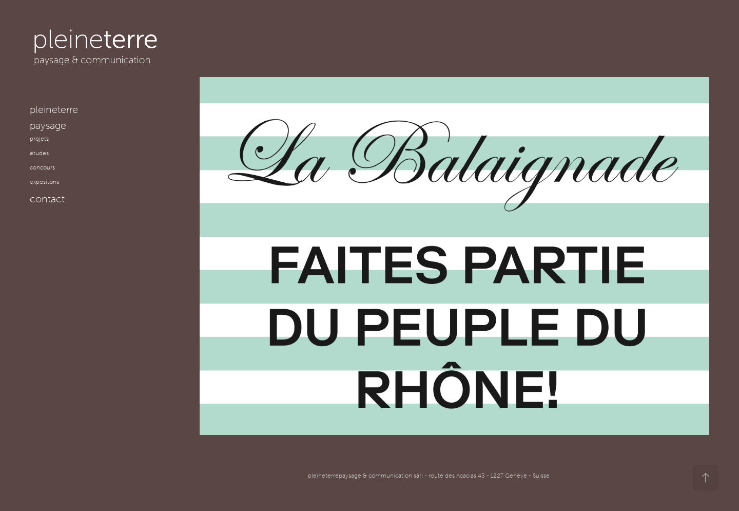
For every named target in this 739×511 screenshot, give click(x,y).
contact (47, 198)
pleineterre (54, 109)
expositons (44, 181)
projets (39, 138)
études (39, 153)
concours (42, 167)
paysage (48, 125)
